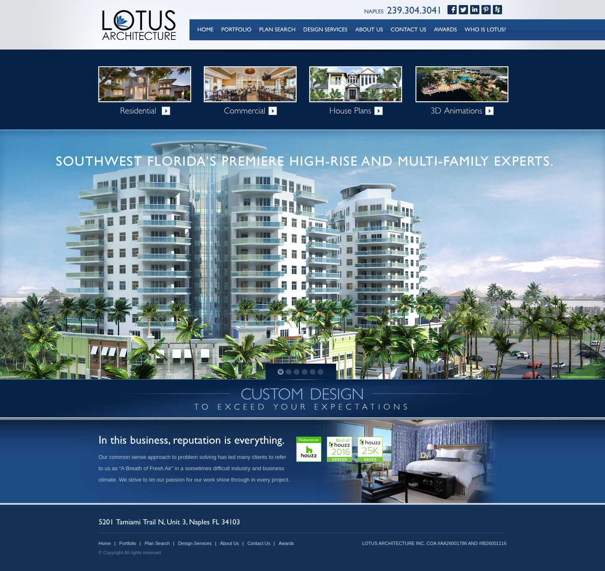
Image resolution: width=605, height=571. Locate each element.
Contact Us (258, 543)
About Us (229, 543)
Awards (286, 543)
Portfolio (127, 543)
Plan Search (157, 543)
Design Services (194, 543)
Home (105, 543)
